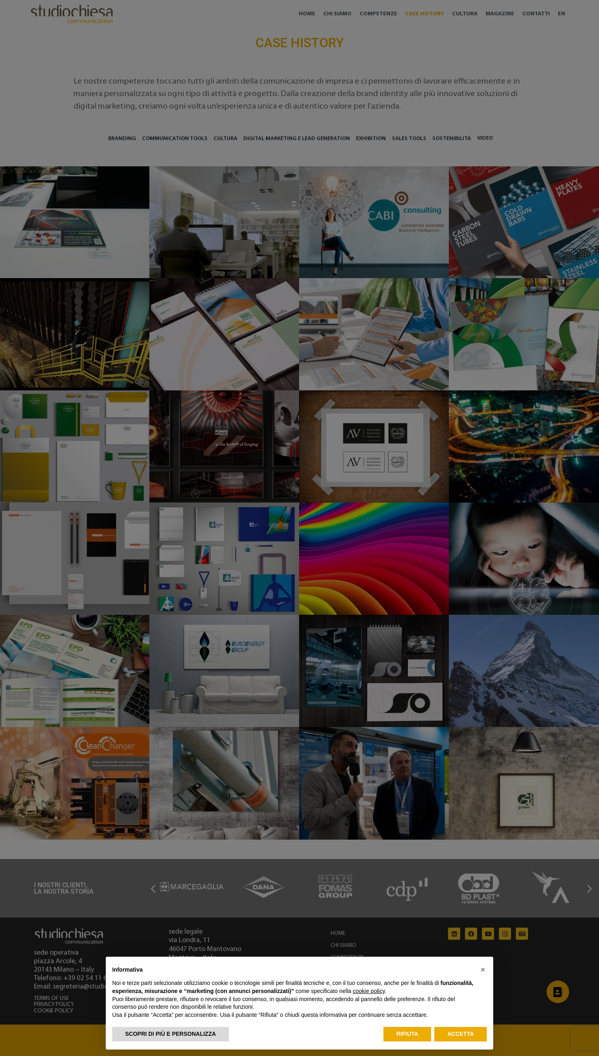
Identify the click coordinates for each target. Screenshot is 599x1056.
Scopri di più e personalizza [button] (170, 1034)
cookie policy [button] (369, 991)
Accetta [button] (460, 1034)
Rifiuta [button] (407, 1034)
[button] (482, 969)
